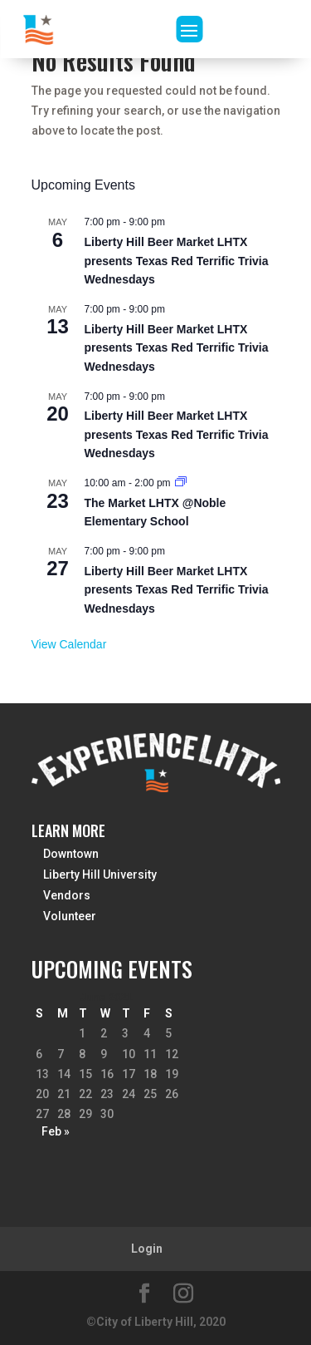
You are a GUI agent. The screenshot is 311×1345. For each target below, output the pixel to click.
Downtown (71, 853)
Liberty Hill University (100, 874)
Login (147, 1248)
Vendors (66, 895)
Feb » (55, 1131)
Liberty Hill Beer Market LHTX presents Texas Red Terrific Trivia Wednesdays (177, 260)
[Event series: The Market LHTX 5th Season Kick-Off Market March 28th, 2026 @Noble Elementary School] (181, 483)
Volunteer (69, 916)
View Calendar (69, 644)
